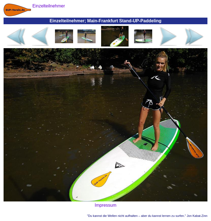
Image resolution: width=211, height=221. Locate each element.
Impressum (105, 205)
